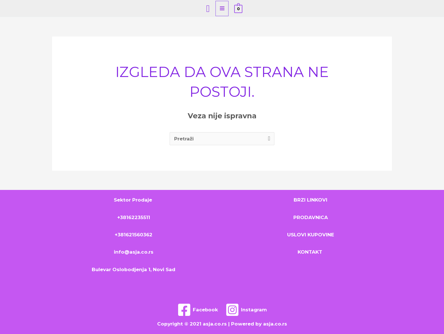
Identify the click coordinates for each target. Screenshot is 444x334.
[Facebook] (197, 310)
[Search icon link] (208, 8)
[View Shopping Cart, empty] (238, 8)
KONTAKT (311, 252)
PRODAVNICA (310, 217)
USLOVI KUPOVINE (310, 234)
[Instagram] (246, 310)
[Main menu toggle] (222, 8)
